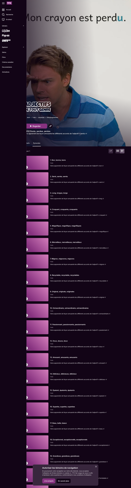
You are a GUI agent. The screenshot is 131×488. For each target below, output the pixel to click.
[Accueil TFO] (9, 3)
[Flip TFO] (9, 36)
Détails (28, 143)
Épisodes (38, 143)
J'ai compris (49, 481)
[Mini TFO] (9, 31)
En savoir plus (63, 481)
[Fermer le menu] (3, 3)
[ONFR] (9, 41)
